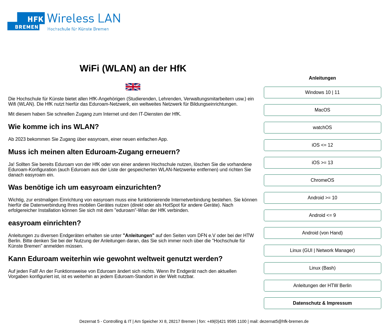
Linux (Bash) (322, 267)
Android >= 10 (322, 197)
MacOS (322, 109)
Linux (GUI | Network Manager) (322, 250)
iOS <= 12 (322, 145)
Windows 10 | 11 (322, 92)
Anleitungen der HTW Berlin (322, 285)
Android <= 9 (322, 215)
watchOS (322, 127)
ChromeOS (322, 180)
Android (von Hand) (322, 232)
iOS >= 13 (322, 162)
